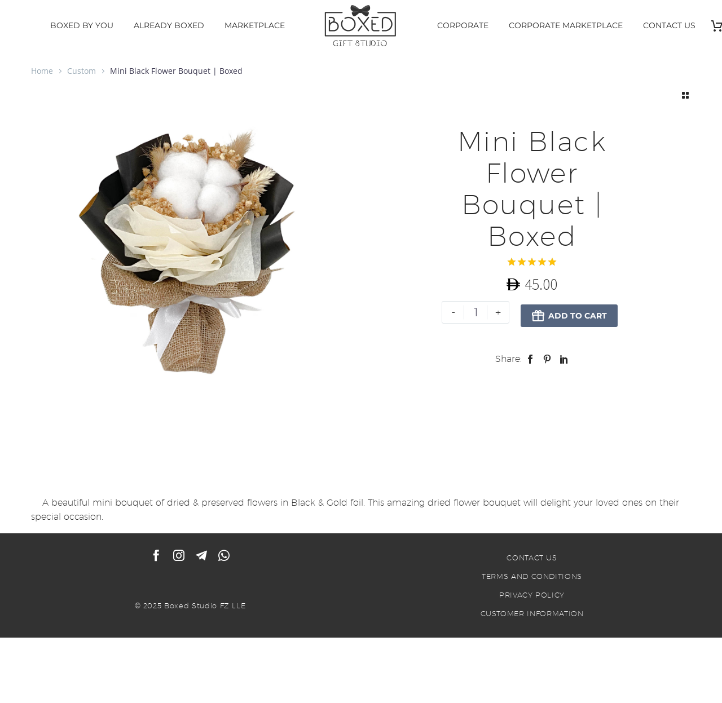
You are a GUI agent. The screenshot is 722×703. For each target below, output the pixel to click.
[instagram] (178, 556)
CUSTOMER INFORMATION (532, 614)
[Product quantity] (475, 312)
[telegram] (201, 556)
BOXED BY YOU (81, 25)
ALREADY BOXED (169, 25)
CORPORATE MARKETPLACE (566, 25)
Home (42, 70)
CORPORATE (462, 25)
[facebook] (156, 556)
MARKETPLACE (254, 25)
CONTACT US (669, 25)
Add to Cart (568, 312)
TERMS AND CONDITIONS (532, 577)
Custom (81, 70)
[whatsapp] (224, 556)
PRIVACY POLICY (532, 595)
